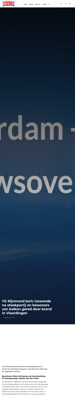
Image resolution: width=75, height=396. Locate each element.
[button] (49, 4)
